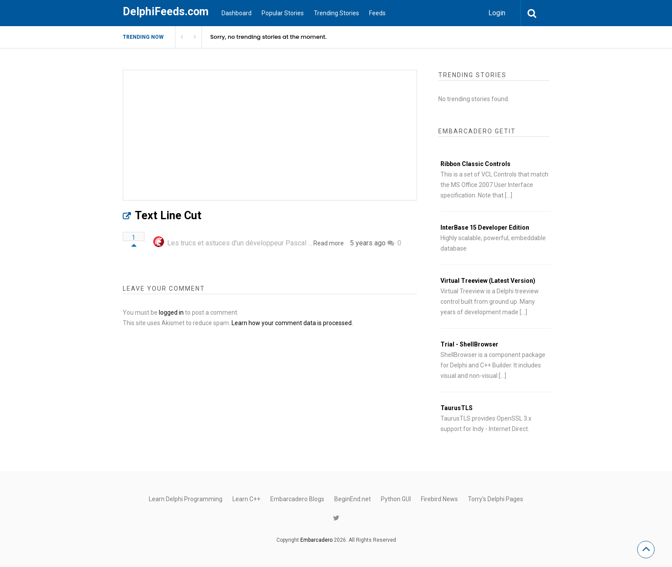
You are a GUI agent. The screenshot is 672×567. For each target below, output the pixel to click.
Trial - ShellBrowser (469, 344)
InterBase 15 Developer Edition (484, 227)
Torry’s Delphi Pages (495, 499)
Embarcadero (316, 540)
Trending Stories (336, 13)
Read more (328, 243)
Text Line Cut (168, 215)
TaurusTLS (456, 407)
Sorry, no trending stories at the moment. (268, 37)
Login (496, 13)
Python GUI (396, 499)
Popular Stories (283, 13)
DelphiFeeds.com (165, 11)
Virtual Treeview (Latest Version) (487, 280)
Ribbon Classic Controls (475, 163)
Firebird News (439, 499)
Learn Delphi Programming (185, 499)
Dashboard (237, 13)
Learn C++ (246, 499)
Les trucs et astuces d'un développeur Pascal (236, 243)
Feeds (377, 13)
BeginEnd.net (352, 499)
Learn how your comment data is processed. (292, 322)
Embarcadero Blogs (297, 499)
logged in (171, 312)
